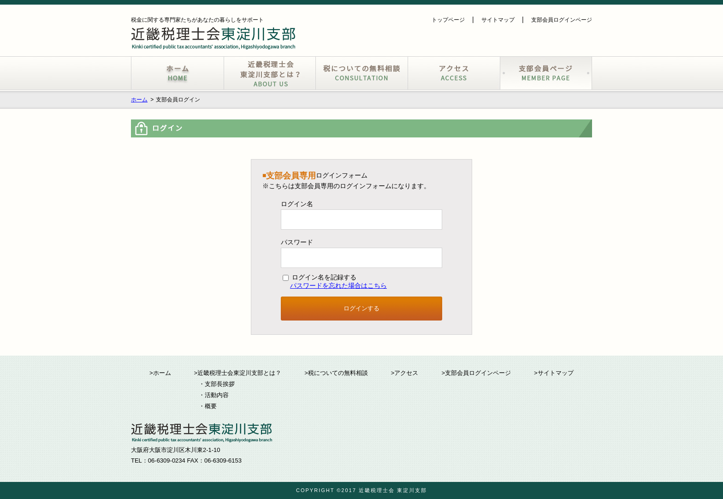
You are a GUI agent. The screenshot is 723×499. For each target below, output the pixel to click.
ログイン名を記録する (319, 277)
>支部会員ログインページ (476, 372)
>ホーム (160, 372)
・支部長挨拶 (217, 383)
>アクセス (405, 372)
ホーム (139, 99)
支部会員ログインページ (561, 20)
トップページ (448, 20)
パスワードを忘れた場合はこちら (338, 285)
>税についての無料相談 (336, 372)
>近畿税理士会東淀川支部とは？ (238, 372)
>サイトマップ (554, 372)
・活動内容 (214, 395)
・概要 (208, 406)
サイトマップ (498, 20)
